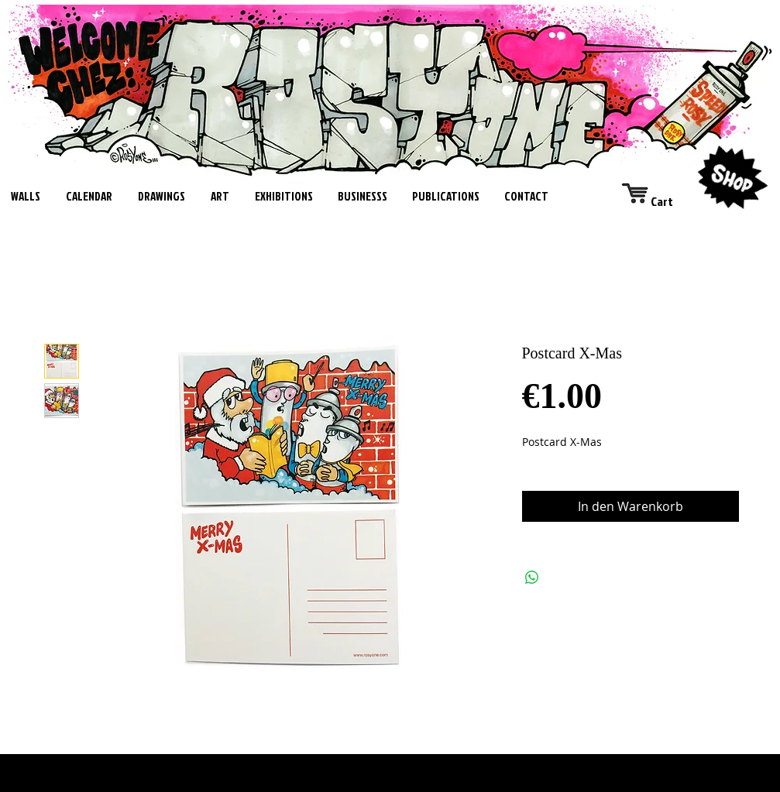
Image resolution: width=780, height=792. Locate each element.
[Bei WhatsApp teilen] (532, 577)
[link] (661, 201)
